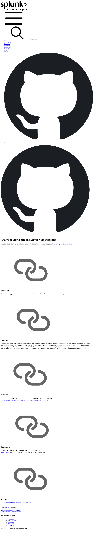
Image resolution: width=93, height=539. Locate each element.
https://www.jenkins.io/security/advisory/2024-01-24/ (19, 502)
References (11, 525)
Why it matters (12, 520)
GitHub (7, 507)
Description (11, 519)
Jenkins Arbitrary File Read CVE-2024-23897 (14, 400)
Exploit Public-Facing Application (36, 400)
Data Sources (11, 523)
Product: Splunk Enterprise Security (64, 244)
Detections (11, 522)
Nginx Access (5, 452)
